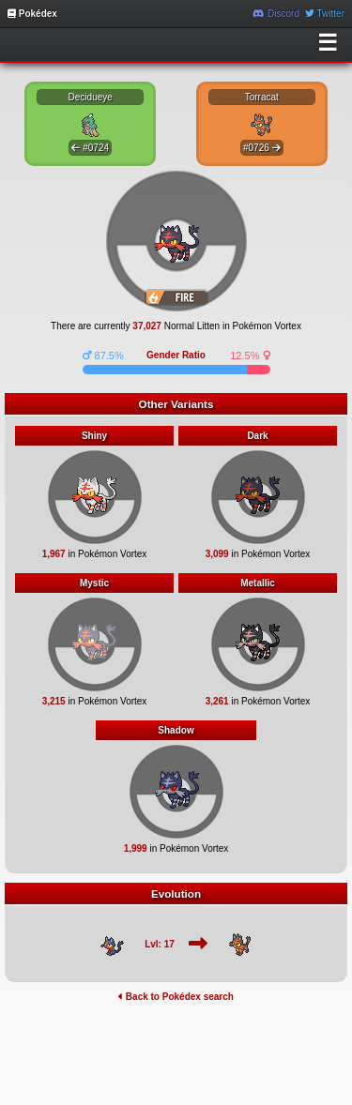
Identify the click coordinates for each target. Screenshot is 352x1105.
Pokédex (32, 13)
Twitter (324, 13)
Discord (276, 13)
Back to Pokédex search (176, 996)
